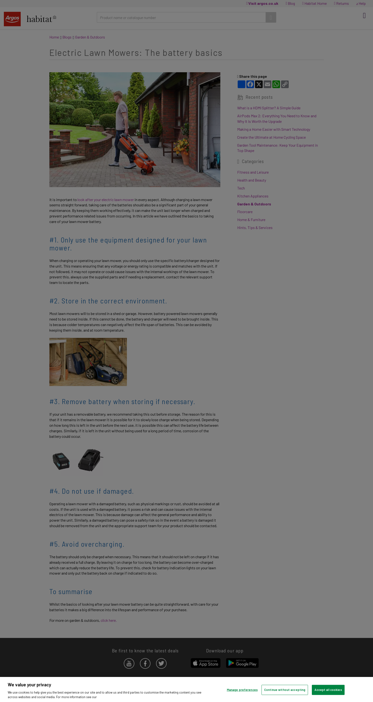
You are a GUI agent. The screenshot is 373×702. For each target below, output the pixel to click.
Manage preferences (242, 690)
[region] (186, 689)
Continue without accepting (284, 690)
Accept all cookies (328, 690)
